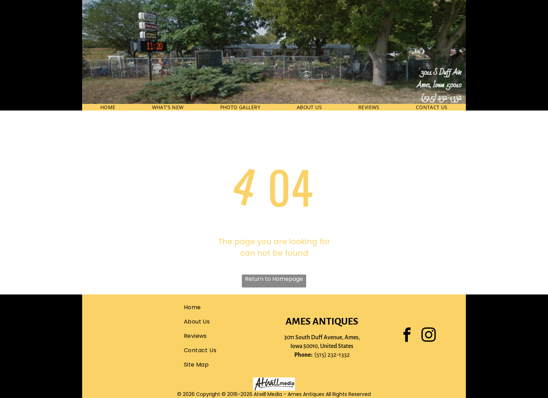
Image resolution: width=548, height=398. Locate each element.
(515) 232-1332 (332, 354)
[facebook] (407, 336)
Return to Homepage (274, 279)
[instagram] (429, 336)
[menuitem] (108, 107)
